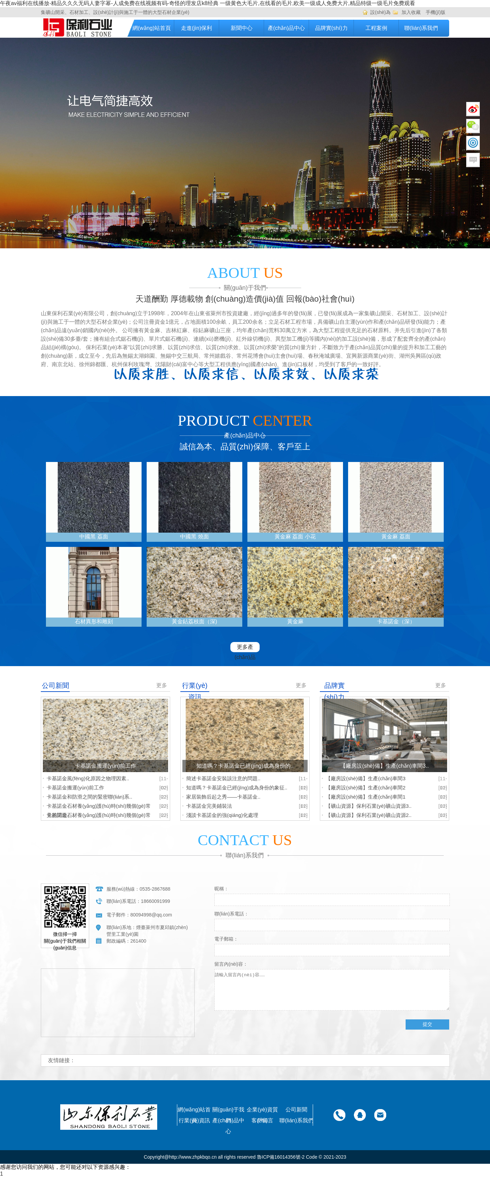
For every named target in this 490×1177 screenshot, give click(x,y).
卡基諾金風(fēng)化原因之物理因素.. (88, 778)
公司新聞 (296, 1109)
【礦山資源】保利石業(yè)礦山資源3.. (369, 806)
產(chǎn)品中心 (286, 28)
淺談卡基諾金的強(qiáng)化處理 (222, 815)
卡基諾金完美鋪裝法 (209, 806)
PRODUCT (245, 420)
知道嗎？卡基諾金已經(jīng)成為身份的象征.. (237, 787)
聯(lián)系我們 (421, 28)
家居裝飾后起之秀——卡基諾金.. (223, 797)
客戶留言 (262, 1120)
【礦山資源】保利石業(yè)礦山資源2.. (369, 815)
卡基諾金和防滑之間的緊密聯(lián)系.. (89, 797)
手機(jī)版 (435, 12)
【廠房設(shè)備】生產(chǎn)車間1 (366, 797)
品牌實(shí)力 (331, 28)
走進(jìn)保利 (196, 28)
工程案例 (376, 28)
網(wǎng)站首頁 (151, 28)
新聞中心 (241, 28)
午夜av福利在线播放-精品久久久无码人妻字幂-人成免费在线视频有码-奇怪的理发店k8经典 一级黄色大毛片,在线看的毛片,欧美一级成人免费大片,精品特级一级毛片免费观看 (207, 3)
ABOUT (245, 272)
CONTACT (245, 840)
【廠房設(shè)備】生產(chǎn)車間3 (366, 778)
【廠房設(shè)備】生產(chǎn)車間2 (366, 787)
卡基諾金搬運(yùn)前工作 (75, 787)
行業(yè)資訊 (194, 1120)
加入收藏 (411, 12)
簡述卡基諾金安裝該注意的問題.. (223, 778)
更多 (161, 685)
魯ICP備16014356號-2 (281, 1157)
